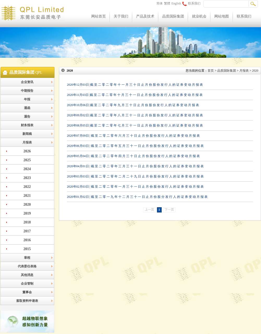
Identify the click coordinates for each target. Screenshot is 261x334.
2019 (27, 213)
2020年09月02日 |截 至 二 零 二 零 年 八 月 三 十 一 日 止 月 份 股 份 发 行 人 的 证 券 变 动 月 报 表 (135, 115)
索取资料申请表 (27, 301)
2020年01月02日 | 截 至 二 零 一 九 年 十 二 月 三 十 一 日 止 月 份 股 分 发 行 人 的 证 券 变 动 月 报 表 (137, 197)
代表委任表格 (27, 266)
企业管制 (27, 283)
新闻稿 (27, 134)
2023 (27, 178)
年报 (27, 99)
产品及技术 (145, 16)
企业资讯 (27, 82)
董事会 (27, 292)
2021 (27, 196)
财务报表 (27, 125)
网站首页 (98, 16)
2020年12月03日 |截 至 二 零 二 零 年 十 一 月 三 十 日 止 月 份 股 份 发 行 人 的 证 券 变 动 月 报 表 (135, 85)
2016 (27, 240)
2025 (27, 160)
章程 (27, 258)
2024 (27, 169)
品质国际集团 (173, 16)
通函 (27, 108)
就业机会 (199, 16)
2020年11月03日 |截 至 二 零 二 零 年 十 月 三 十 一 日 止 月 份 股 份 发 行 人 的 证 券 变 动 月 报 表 (135, 95)
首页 (211, 70)
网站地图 (221, 16)
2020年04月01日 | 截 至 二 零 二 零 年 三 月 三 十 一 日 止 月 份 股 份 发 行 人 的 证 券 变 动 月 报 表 (135, 166)
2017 (27, 231)
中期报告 (27, 91)
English (176, 3)
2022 (27, 187)
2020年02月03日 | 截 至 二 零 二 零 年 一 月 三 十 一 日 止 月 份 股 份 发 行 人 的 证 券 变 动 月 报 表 (135, 186)
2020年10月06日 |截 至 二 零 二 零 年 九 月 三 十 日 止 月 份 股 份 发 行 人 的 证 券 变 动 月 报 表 (133, 105)
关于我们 (121, 16)
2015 (27, 249)
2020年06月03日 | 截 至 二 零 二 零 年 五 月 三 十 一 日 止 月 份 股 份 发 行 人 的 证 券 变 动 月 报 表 (135, 146)
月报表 (27, 142)
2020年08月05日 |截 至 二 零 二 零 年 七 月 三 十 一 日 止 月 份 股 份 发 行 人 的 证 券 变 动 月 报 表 (135, 125)
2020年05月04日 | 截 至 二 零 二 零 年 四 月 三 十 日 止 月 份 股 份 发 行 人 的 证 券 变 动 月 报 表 (133, 156)
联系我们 (191, 3)
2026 (27, 151)
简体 (159, 3)
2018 (27, 222)
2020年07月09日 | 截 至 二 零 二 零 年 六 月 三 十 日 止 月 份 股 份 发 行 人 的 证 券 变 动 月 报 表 (133, 135)
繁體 (167, 3)
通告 (27, 116)
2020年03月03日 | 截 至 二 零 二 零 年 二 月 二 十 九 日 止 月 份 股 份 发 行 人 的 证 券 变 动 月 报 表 (135, 176)
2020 (27, 204)
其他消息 (27, 275)
